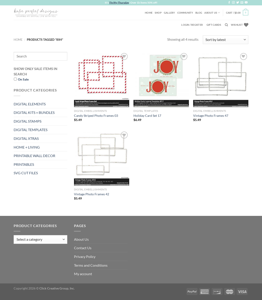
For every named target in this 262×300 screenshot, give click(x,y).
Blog (198, 12)
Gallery (169, 12)
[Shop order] (225, 39)
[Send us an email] (242, 2)
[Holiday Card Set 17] (161, 79)
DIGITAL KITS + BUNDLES (34, 112)
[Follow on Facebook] (229, 2)
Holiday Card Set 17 (147, 115)
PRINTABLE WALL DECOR (34, 155)
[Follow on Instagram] (233, 2)
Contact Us (82, 248)
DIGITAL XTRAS (26, 138)
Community (185, 12)
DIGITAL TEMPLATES (30, 130)
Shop (158, 12)
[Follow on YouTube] (246, 2)
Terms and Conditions (91, 265)
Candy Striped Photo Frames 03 (96, 115)
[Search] (226, 25)
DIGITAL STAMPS (27, 121)
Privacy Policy (84, 256)
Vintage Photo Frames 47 (210, 115)
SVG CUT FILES (26, 173)
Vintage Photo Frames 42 (91, 194)
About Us (212, 13)
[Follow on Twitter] (237, 2)
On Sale (23, 79)
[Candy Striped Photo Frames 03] (101, 79)
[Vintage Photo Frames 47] (220, 79)
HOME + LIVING (27, 147)
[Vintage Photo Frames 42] (101, 158)
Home (148, 12)
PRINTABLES (24, 164)
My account (83, 274)
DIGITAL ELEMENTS (30, 104)
